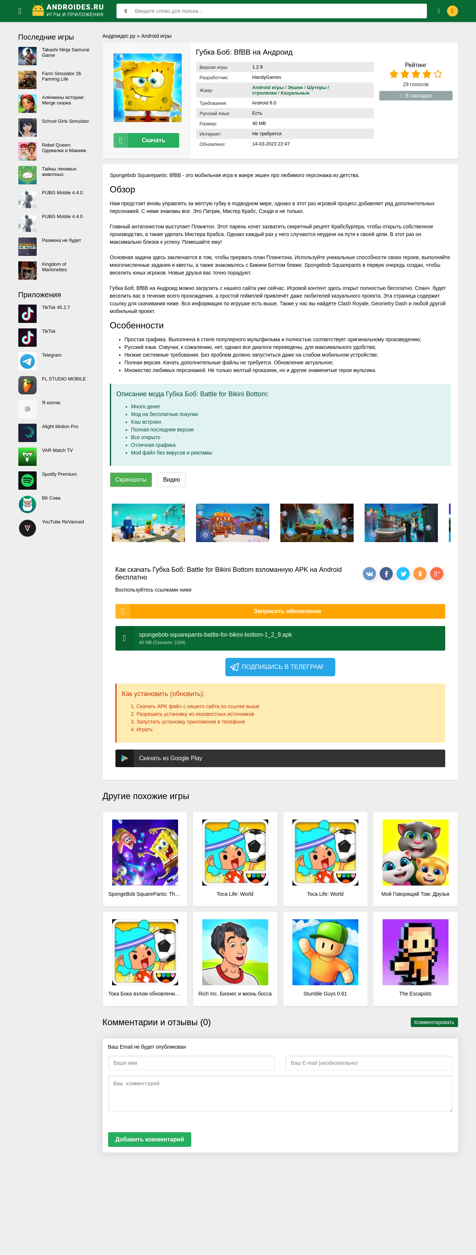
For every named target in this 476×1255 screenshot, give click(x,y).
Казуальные (295, 93)
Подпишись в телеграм (276, 664)
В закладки (416, 96)
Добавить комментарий (149, 1137)
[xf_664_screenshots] (148, 520)
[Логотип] (69, 11)
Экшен (295, 87)
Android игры (156, 36)
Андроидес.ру (119, 36)
